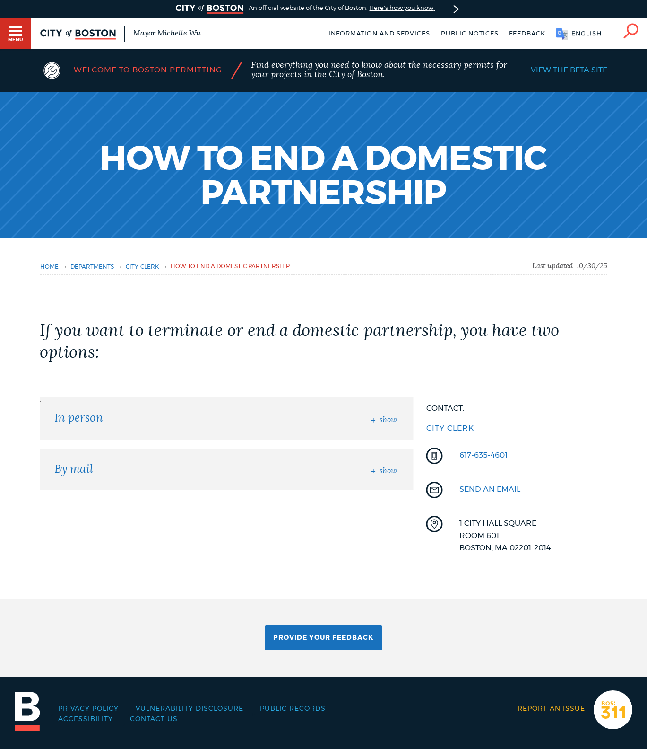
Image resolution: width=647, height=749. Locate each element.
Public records (293, 708)
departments (92, 267)
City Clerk (450, 428)
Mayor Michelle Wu (166, 33)
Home (49, 267)
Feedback (527, 34)
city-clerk (142, 267)
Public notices (470, 34)
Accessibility (85, 719)
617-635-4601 (483, 455)
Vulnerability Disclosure (189, 708)
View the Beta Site (569, 70)
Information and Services (379, 34)
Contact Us (154, 719)
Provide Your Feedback (323, 637)
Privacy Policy (88, 708)
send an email (489, 489)
